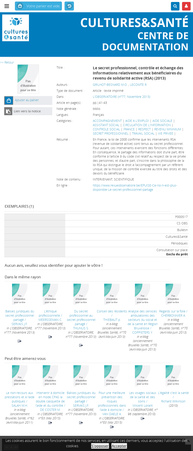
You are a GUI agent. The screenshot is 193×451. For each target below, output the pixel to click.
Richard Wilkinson (173, 401)
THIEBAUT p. (112, 320)
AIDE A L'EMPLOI (137, 121)
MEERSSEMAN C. (50, 320)
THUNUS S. (81, 328)
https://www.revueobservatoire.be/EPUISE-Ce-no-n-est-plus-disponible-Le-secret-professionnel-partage (135, 187)
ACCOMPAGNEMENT (107, 121)
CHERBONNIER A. (173, 315)
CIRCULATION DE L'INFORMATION (147, 125)
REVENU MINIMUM (167, 129)
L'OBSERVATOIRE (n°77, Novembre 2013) (121, 96)
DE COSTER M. (50, 410)
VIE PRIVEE (165, 133)
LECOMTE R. (138, 84)
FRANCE (129, 129)
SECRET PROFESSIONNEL (110, 133)
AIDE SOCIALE (162, 121)
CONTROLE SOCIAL (106, 129)
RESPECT (144, 129)
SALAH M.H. (20, 405)
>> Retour (7, 62)
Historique (69, 6)
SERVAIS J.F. (20, 324)
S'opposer (100, 445)
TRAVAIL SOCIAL (143, 133)
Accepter (119, 445)
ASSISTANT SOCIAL (106, 125)
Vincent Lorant (142, 405)
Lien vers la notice (27, 111)
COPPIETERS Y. (142, 332)
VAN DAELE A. (112, 414)
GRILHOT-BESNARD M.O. (110, 84)
